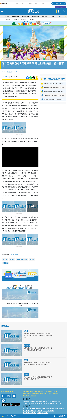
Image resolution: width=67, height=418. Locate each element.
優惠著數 (15, 16)
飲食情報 (44, 16)
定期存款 (31, 19)
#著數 (39, 413)
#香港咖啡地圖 (59, 409)
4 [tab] (35, 23)
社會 (60, 16)
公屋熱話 (16, 19)
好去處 (5, 260)
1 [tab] (29, 23)
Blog (36, 3)
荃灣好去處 (35, 393)
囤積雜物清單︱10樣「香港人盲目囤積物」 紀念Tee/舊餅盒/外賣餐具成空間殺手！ (38, 363)
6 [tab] (38, 23)
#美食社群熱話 (36, 409)
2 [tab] (31, 23)
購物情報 (35, 16)
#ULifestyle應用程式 (29, 411)
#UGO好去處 (27, 409)
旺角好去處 (44, 393)
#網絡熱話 (44, 413)
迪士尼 (12, 260)
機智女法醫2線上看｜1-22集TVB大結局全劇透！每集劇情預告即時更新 (38, 349)
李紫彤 (7, 77)
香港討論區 (14, 254)
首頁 (3, 72)
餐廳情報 (56, 393)
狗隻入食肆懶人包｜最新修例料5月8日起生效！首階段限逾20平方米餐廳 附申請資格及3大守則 (38, 335)
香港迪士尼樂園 (22, 260)
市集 (31, 391)
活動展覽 (26, 391)
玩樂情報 (25, 16)
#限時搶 (39, 411)
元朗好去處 (27, 393)
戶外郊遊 (26, 396)
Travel (16, 3)
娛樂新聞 (24, 19)
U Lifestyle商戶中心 (60, 7)
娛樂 (53, 16)
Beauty (29, 3)
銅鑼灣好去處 (52, 391)
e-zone (42, 3)
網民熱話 (26, 401)
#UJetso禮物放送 (48, 411)
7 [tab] (34, 25)
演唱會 (7, 16)
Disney (32, 260)
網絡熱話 (6, 263)
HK (11, 3)
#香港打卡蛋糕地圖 (48, 409)
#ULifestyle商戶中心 (29, 413)
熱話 (17, 72)
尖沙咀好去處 (42, 391)
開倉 (35, 391)
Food (23, 3)
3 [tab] (33, 23)
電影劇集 (27, 345)
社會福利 (33, 396)
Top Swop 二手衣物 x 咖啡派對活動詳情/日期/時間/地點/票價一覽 (38, 378)
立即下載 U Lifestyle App (59, 3)
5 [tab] (36, 23)
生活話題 (10, 72)
